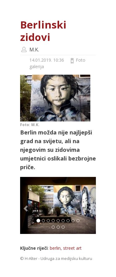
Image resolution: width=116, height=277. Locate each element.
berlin (55, 248)
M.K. (34, 49)
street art (72, 248)
